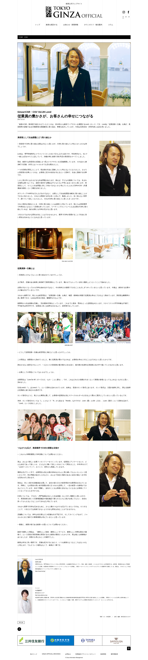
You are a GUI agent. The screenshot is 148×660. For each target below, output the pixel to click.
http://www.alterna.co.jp (41, 595)
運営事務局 (114, 654)
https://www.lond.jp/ (40, 571)
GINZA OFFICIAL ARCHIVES (51, 654)
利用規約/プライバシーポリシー (85, 654)
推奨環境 (103, 654)
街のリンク (33, 654)
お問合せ (68, 654)
